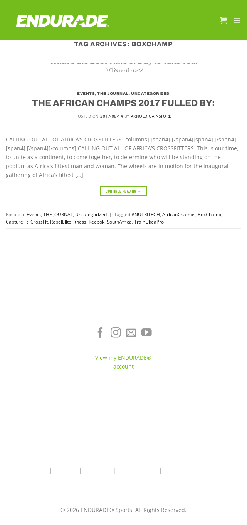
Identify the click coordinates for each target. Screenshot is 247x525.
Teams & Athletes (206, 365)
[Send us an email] (131, 333)
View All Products (41, 365)
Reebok (96, 222)
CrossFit (39, 222)
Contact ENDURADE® (205, 354)
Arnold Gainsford (151, 116)
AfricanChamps (178, 214)
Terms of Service (206, 343)
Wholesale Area (138, 470)
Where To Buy (206, 331)
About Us (65, 470)
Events (86, 93)
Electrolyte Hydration (41, 331)
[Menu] (237, 20)
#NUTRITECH (145, 214)
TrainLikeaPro (149, 222)
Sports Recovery (41, 354)
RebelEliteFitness (68, 222)
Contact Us (97, 470)
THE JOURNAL (113, 93)
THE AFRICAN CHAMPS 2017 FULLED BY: (123, 103)
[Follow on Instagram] (116, 333)
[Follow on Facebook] (100, 333)
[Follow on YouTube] (146, 333)
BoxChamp (209, 214)
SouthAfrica (119, 222)
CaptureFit (17, 222)
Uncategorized (150, 93)
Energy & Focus (41, 343)
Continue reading (123, 191)
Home (40, 470)
